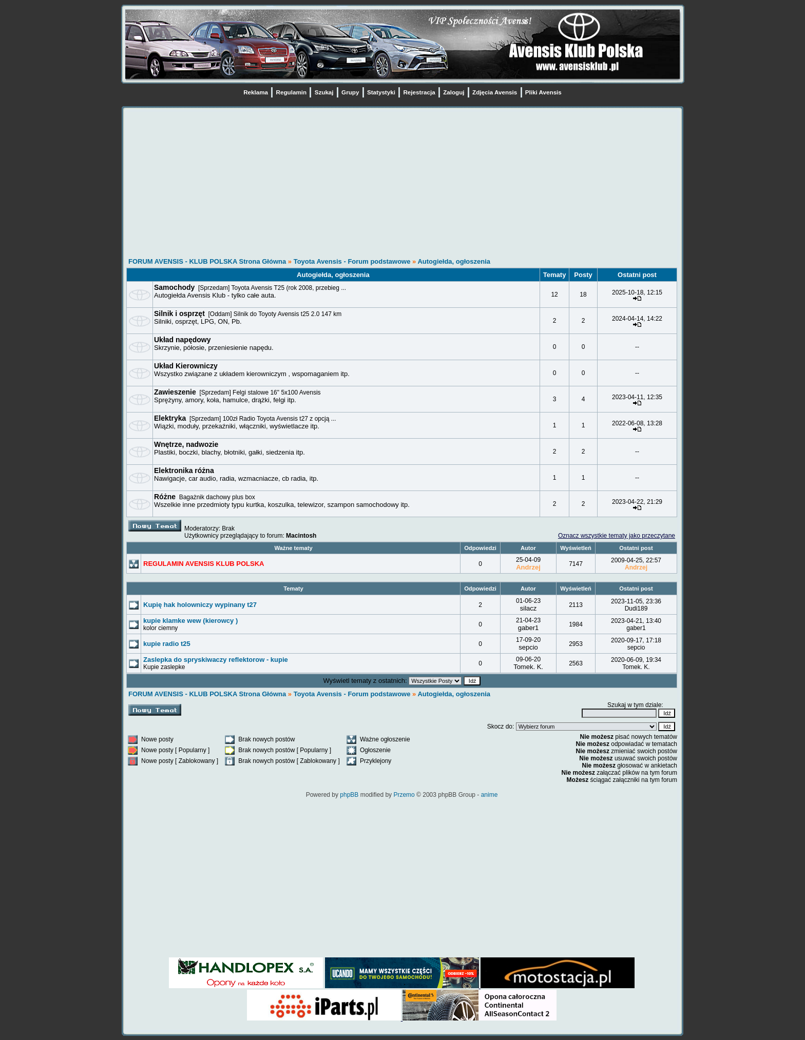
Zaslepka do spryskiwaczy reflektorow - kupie (215, 659)
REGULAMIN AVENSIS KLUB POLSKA (203, 563)
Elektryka (170, 418)
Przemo (403, 794)
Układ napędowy (182, 340)
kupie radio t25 (166, 643)
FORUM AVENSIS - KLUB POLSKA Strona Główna (207, 261)
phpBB (349, 794)
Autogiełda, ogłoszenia (453, 261)
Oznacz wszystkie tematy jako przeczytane (616, 535)
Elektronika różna (184, 470)
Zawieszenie (175, 392)
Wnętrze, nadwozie (186, 444)
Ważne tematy (293, 548)
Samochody (174, 287)
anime (489, 794)
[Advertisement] (401, 184)
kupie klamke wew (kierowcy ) (190, 620)
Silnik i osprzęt (179, 313)
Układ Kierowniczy (186, 366)
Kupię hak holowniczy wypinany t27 (200, 605)
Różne (165, 497)
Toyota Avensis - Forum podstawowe (353, 261)
